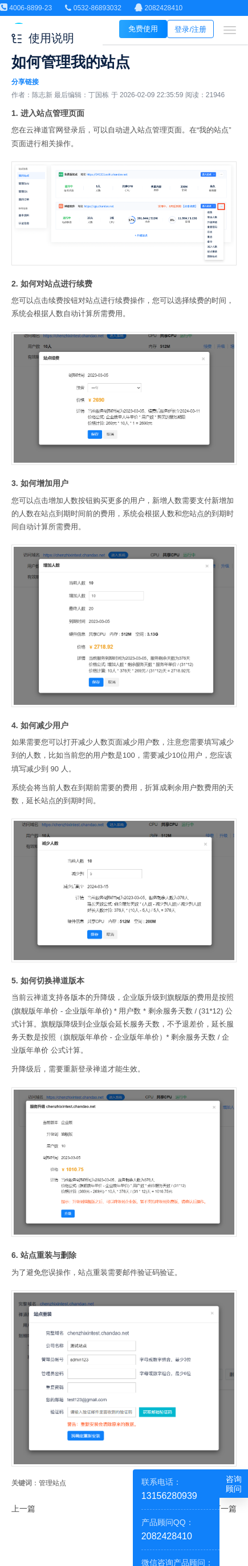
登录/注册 (190, 29)
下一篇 (225, 1508)
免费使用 (143, 28)
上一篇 (23, 1508)
